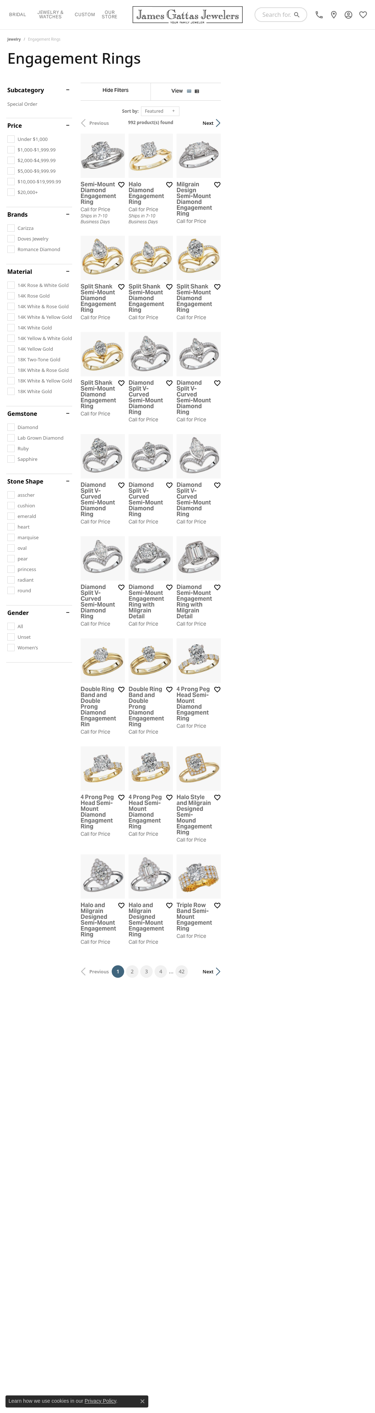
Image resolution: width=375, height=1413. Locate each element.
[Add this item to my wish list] (170, 233)
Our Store (110, 14)
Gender (18, 613)
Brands (17, 214)
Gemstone (22, 414)
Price (14, 125)
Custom (85, 14)
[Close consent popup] (142, 1401)
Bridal (17, 14)
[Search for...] (274, 14)
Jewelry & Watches (50, 14)
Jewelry (14, 39)
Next (354, 123)
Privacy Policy (100, 1401)
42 (255, 1198)
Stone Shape (25, 481)
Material (19, 272)
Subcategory (25, 90)
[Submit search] (300, 14)
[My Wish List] (363, 14)
